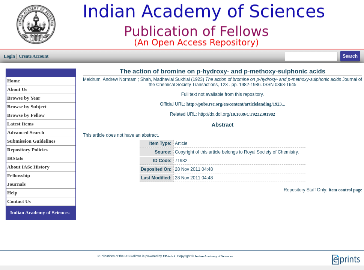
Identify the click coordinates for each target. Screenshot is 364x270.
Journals (16, 184)
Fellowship (18, 175)
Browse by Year (23, 98)
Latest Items (20, 124)
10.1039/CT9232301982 (252, 114)
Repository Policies (27, 149)
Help (12, 192)
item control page (345, 189)
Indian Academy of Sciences (39, 212)
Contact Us (19, 201)
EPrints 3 (169, 256)
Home (13, 81)
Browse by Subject (27, 106)
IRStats (15, 158)
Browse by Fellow (26, 115)
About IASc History (28, 167)
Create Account (33, 56)
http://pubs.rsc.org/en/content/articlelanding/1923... (236, 104)
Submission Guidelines (31, 141)
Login (9, 56)
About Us (17, 89)
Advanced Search (25, 132)
